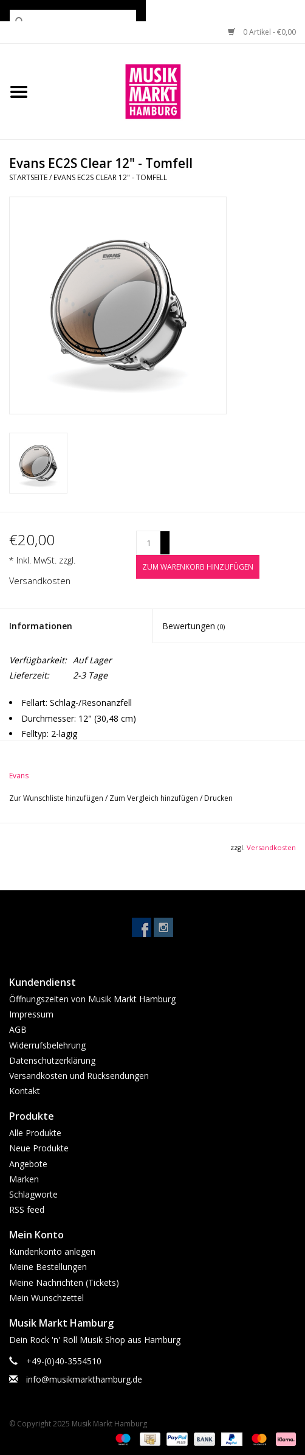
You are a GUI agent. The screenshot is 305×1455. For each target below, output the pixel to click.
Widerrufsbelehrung (47, 1045)
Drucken (218, 798)
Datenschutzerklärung (52, 1060)
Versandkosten (39, 581)
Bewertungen (193, 626)
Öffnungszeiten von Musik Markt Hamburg (92, 999)
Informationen (40, 626)
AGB (18, 1029)
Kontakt (24, 1091)
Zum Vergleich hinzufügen (154, 798)
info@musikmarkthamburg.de (84, 1379)
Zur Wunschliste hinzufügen (57, 798)
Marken (24, 1179)
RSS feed (26, 1209)
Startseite (28, 177)
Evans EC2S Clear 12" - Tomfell (110, 177)
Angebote (28, 1164)
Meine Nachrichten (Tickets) (64, 1282)
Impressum (31, 1014)
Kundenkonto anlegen (52, 1251)
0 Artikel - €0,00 (262, 32)
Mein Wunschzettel (46, 1297)
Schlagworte (33, 1194)
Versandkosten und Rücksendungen (79, 1075)
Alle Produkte (35, 1133)
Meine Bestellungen (48, 1266)
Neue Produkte (39, 1148)
